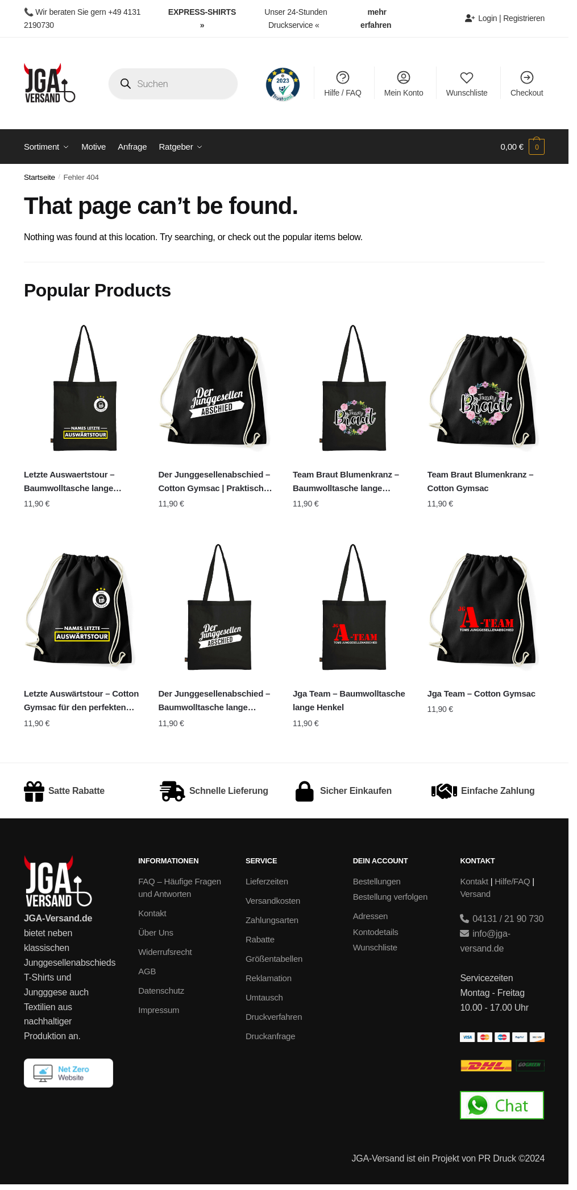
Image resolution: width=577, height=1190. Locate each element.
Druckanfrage (270, 1036)
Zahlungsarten (272, 920)
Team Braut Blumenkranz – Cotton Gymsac (480, 481)
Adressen (370, 916)
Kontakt (152, 913)
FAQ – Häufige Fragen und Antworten (179, 887)
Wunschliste (467, 83)
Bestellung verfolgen (390, 896)
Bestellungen (377, 881)
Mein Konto (404, 83)
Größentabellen (274, 958)
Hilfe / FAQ (342, 83)
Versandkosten (273, 900)
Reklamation (269, 978)
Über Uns (155, 932)
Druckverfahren (274, 1017)
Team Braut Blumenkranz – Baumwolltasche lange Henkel (346, 483)
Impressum (158, 1010)
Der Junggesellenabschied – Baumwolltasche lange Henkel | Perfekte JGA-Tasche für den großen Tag (216, 702)
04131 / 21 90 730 (501, 919)
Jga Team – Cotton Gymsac (481, 693)
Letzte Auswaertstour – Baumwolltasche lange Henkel (69, 483)
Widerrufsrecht (165, 952)
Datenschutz (161, 990)
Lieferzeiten (267, 881)
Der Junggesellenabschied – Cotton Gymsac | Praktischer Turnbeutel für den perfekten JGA (214, 483)
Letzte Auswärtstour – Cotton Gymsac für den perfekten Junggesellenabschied (81, 702)
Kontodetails (375, 932)
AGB (147, 971)
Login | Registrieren (505, 18)
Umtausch (264, 997)
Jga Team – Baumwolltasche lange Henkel (349, 700)
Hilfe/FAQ (512, 881)
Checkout (526, 83)
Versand (475, 894)
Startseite (39, 177)
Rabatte (260, 939)
